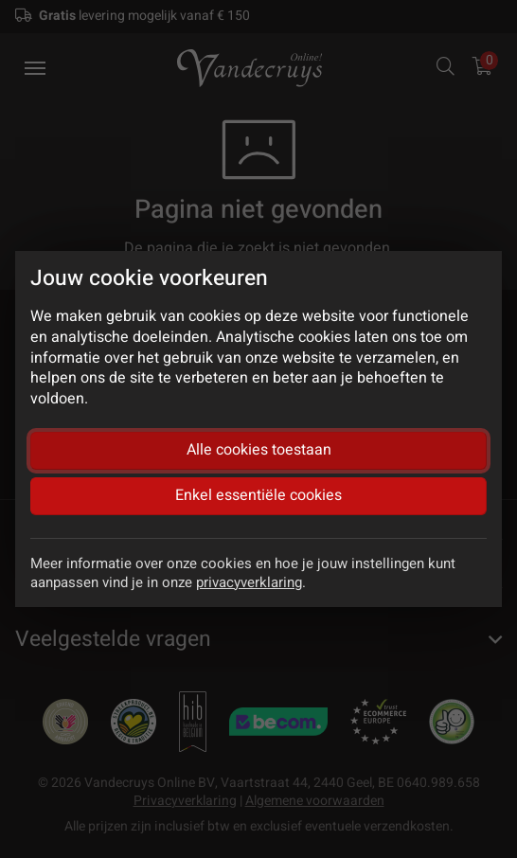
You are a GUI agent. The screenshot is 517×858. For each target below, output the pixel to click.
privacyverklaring (249, 582)
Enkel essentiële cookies (258, 495)
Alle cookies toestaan (259, 449)
